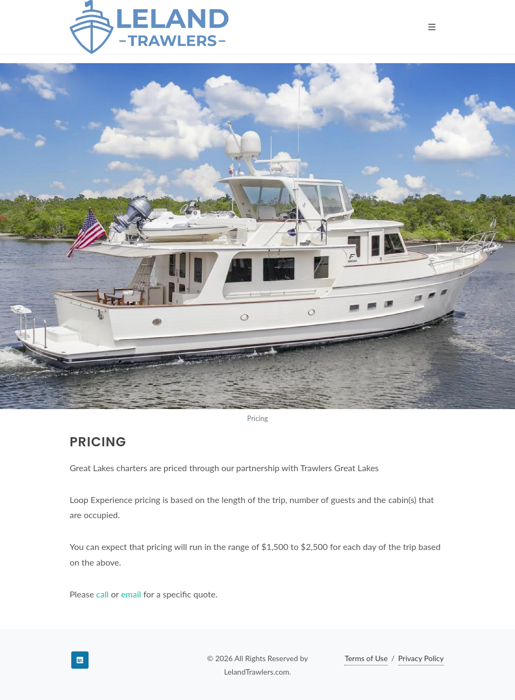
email (131, 594)
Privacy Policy (421, 658)
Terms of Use (366, 658)
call (102, 594)
